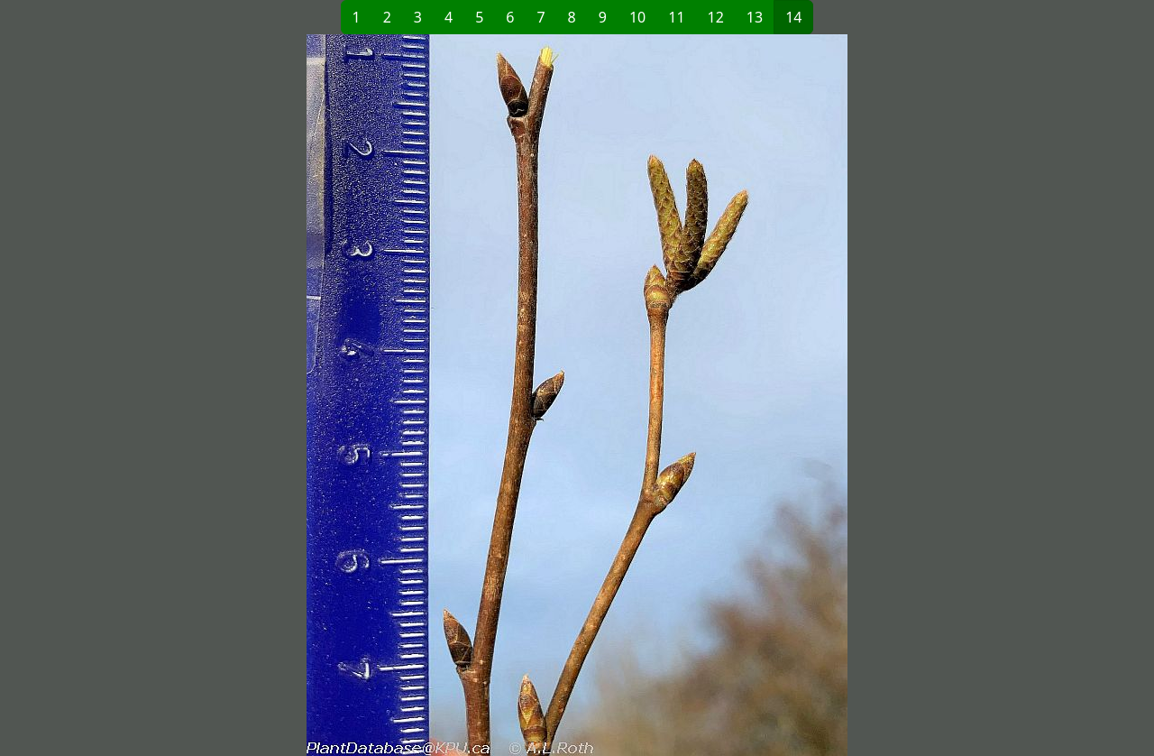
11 (676, 17)
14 (793, 17)
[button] (325, 395)
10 (637, 17)
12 (716, 17)
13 (754, 17)
